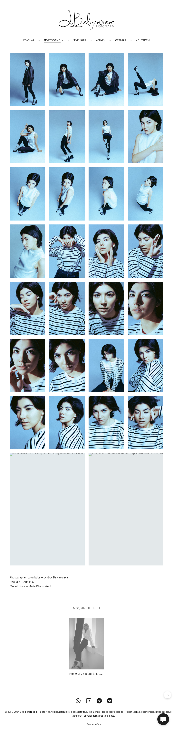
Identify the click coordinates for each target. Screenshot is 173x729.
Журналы (79, 40)
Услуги (100, 40)
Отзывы (120, 40)
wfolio (98, 724)
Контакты (143, 40)
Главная (28, 40)
